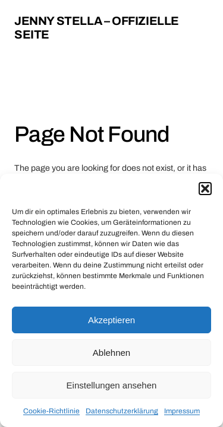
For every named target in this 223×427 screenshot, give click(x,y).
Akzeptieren (111, 320)
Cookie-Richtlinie (51, 411)
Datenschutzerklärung (122, 411)
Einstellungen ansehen (112, 385)
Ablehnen (111, 353)
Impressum (182, 411)
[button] (205, 189)
